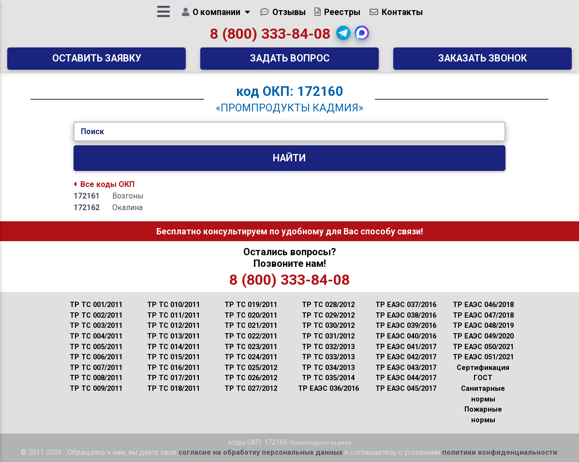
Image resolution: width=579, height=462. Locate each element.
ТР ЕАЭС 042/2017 (405, 357)
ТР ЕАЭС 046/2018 (483, 305)
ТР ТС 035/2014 (328, 378)
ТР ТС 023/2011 (250, 347)
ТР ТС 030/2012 (328, 326)
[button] (343, 36)
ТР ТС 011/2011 (173, 315)
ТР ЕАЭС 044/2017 (405, 378)
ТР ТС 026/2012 (250, 378)
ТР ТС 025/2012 (250, 368)
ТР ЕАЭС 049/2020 (483, 336)
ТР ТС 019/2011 (250, 305)
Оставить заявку (96, 61)
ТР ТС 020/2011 (250, 315)
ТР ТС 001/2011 (96, 305)
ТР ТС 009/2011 (96, 389)
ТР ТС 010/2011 (173, 305)
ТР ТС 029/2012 (328, 315)
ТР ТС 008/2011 (96, 378)
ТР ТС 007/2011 (96, 368)
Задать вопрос (289, 61)
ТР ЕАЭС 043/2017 (405, 368)
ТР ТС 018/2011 (173, 389)
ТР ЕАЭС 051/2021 (483, 357)
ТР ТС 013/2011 (173, 336)
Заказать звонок (482, 61)
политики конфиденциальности (499, 452)
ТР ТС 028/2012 (328, 305)
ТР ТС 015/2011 (173, 357)
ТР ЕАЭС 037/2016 (405, 305)
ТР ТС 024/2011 (250, 357)
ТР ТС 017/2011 (173, 378)
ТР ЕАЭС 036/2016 (328, 389)
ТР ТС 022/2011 (250, 336)
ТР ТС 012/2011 (173, 326)
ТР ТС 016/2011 (173, 368)
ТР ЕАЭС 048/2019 (483, 326)
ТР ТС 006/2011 (96, 357)
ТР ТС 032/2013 (328, 347)
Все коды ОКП (104, 184)
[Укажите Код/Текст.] (289, 132)
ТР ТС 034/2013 (328, 368)
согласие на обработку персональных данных (260, 452)
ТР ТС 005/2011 (96, 347)
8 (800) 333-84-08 (270, 37)
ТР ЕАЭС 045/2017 (405, 389)
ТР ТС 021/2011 (250, 326)
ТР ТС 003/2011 (96, 326)
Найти (289, 158)
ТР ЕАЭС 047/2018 (483, 315)
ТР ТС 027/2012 (250, 389)
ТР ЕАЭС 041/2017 (405, 347)
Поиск (92, 131)
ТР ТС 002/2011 (96, 315)
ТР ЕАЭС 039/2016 (405, 326)
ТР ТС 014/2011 (173, 347)
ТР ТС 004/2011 (96, 336)
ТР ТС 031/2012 (328, 336)
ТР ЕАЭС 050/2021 (483, 347)
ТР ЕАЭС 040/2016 (405, 336)
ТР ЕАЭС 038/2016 (405, 315)
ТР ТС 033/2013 (328, 357)
